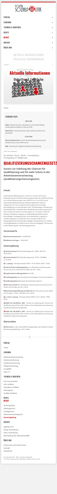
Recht (28, 37)
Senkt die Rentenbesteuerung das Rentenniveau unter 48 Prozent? (25, 141)
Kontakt (7, 448)
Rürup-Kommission (11, 430)
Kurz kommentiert (11, 381)
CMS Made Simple (25, 459)
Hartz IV (7, 372)
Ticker (6, 348)
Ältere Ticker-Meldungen (10, 151)
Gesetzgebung (33, 155)
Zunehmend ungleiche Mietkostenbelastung (23, 146)
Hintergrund (8, 390)
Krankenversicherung (12, 363)
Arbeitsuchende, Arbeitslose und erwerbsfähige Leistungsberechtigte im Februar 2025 (24, 126)
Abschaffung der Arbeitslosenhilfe (17, 436)
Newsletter (8, 451)
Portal (28, 17)
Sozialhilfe (7, 369)
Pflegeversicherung (11, 366)
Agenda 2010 (9, 427)
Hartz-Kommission (11, 433)
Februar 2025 (11, 116)
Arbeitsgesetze (9, 408)
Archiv (28, 42)
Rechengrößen (9, 405)
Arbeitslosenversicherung (13, 357)
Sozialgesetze (9, 411)
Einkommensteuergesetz (13, 414)
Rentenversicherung (11, 360)
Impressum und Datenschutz (15, 445)
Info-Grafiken (9, 384)
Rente (28, 32)
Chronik (28, 22)
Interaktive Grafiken (11, 387)
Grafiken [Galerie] (10, 393)
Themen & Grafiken (28, 27)
